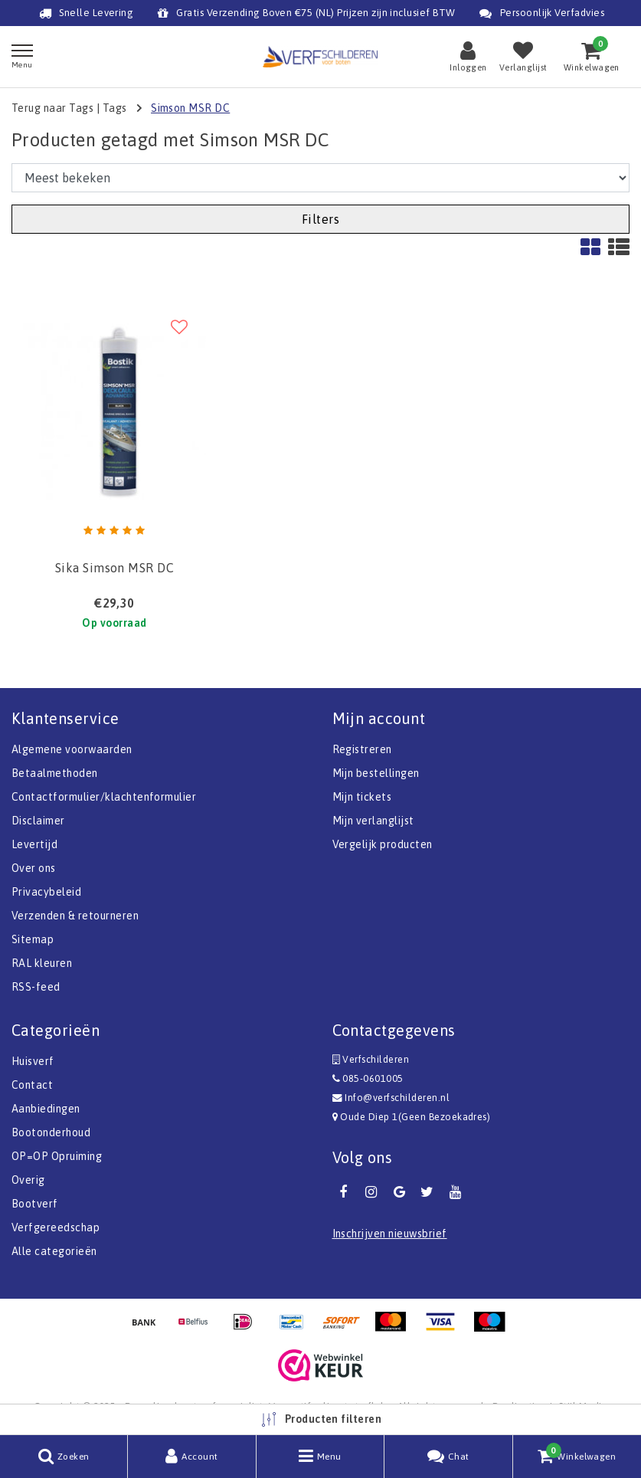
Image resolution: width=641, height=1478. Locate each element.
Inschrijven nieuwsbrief (389, 1233)
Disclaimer (38, 820)
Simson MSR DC (190, 108)
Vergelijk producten (382, 844)
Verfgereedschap (55, 1227)
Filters (320, 219)
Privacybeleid (46, 892)
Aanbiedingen (45, 1109)
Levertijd (34, 844)
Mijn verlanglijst (373, 820)
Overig (28, 1180)
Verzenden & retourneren (75, 915)
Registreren (362, 749)
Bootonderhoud (50, 1132)
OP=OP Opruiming (56, 1156)
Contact (32, 1085)
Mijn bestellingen (376, 773)
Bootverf (34, 1204)
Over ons (33, 868)
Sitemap (32, 939)
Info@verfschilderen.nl (391, 1097)
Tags (115, 108)
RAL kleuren (41, 963)
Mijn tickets (362, 797)
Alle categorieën (54, 1251)
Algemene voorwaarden (71, 749)
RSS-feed (36, 987)
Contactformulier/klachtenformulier (103, 797)
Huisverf (32, 1061)
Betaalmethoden (54, 773)
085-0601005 (368, 1078)
